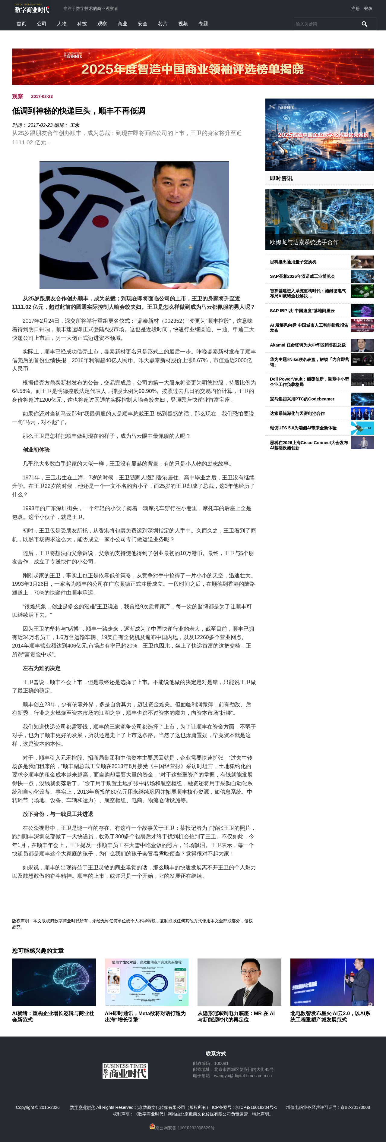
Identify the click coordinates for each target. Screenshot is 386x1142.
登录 (368, 8)
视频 (183, 23)
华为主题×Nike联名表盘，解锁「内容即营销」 (309, 362)
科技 (82, 23)
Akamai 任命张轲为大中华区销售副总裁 (308, 345)
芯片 (163, 23)
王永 (74, 125)
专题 (203, 23)
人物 (62, 23)
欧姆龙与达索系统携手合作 (304, 242)
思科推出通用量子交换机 (293, 261)
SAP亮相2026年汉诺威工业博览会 (302, 276)
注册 (355, 8)
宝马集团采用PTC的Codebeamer (302, 399)
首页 (21, 23)
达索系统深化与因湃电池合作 (297, 413)
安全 (142, 23)
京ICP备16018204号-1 (256, 1107)
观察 (102, 23)
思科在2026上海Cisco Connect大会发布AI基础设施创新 (309, 445)
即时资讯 (281, 178)
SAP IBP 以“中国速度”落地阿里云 (302, 310)
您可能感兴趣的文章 (38, 951)
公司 (41, 23)
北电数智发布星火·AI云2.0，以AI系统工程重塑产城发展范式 (330, 1016)
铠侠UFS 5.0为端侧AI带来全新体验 (303, 427)
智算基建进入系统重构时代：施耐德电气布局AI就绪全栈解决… (308, 293)
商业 (122, 23)
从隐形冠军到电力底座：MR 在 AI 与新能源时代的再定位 (236, 1016)
